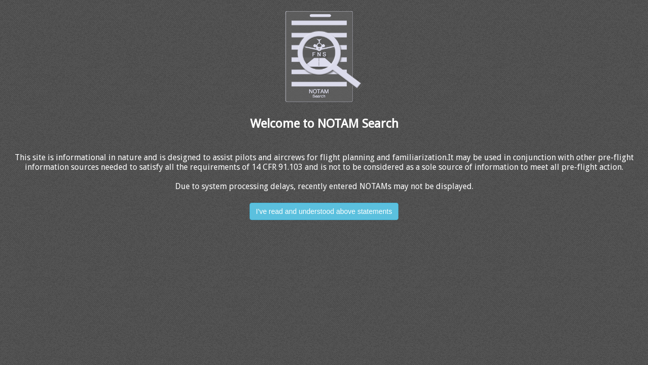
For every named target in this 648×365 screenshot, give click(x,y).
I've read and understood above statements (324, 211)
